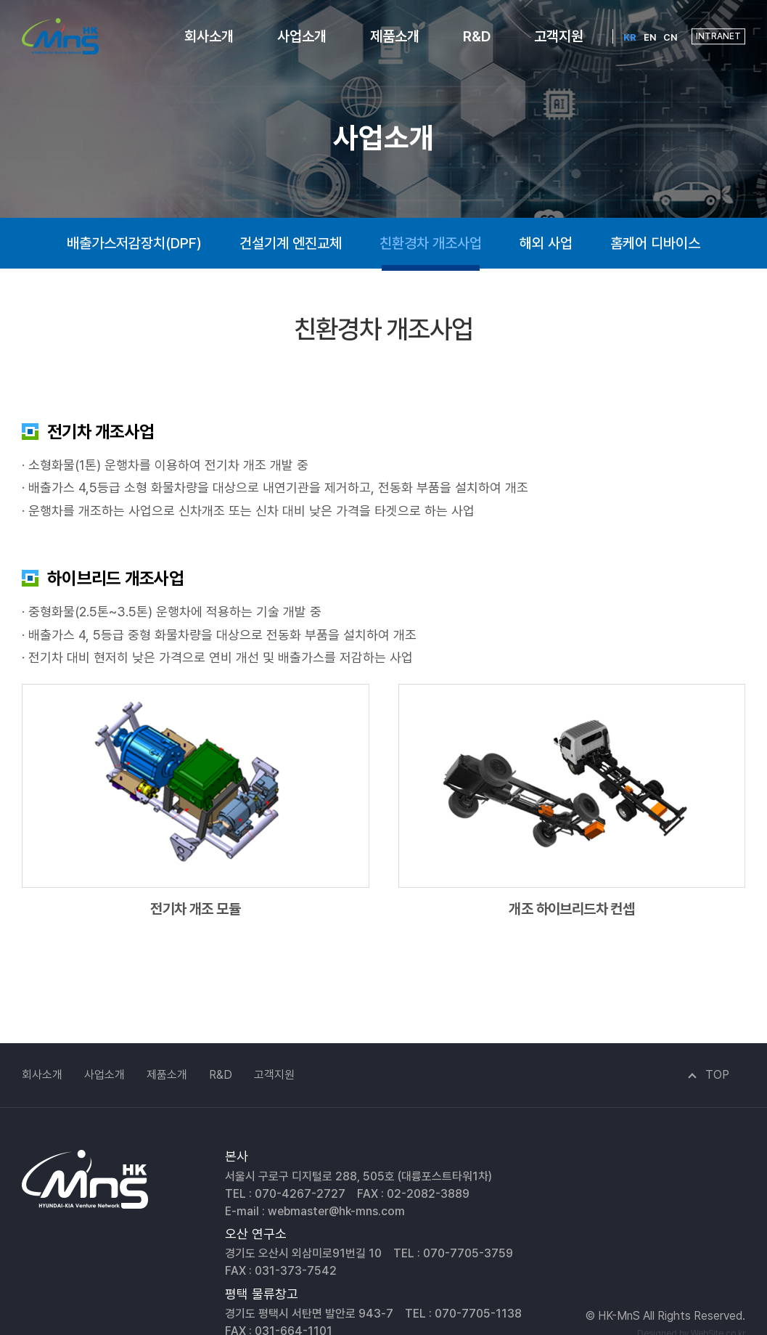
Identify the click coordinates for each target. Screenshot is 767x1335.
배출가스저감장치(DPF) (134, 243)
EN (650, 37)
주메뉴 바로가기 (0, 0)
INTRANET (718, 36)
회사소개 (209, 36)
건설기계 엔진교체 (290, 243)
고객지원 (558, 36)
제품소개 (394, 36)
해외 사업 (546, 243)
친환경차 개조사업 (431, 243)
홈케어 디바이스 (655, 243)
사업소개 (302, 36)
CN (670, 37)
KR (629, 37)
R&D (477, 36)
